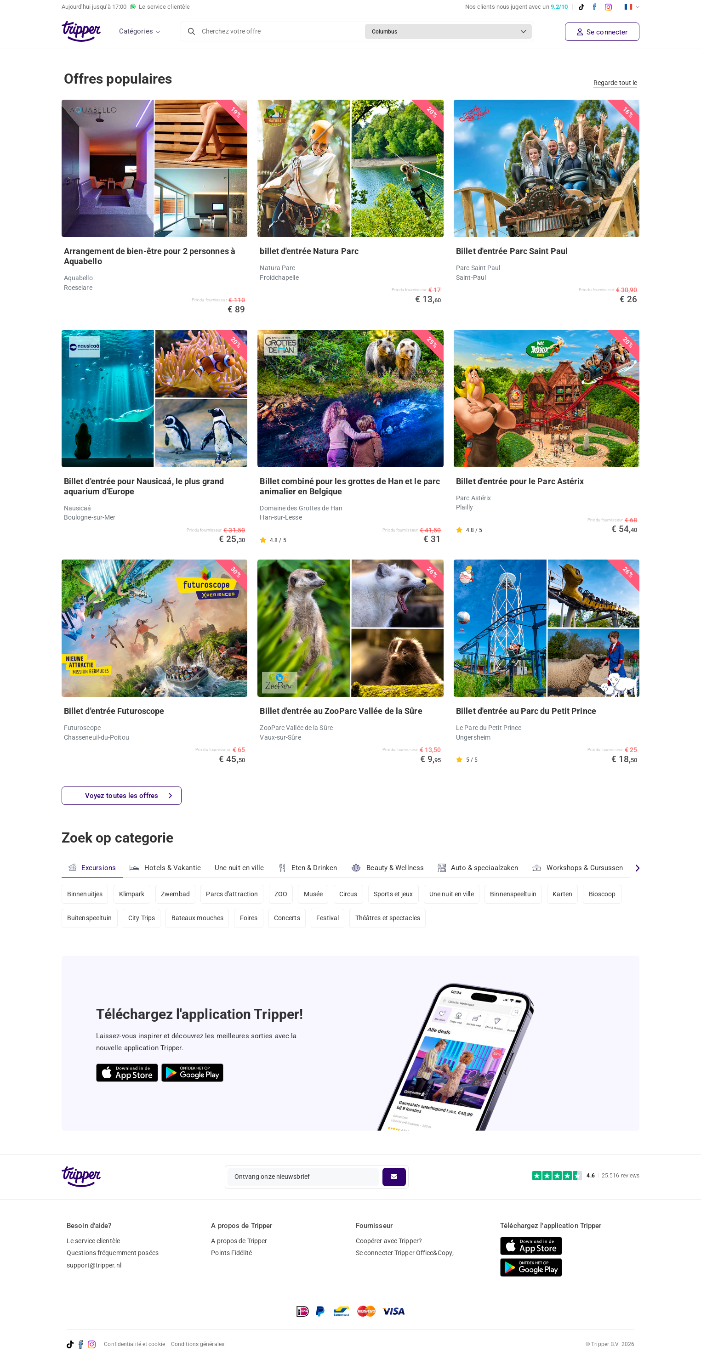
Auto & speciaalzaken (478, 868)
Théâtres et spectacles (388, 918)
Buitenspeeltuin (89, 918)
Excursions (92, 867)
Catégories (136, 31)
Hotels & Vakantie (165, 866)
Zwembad (175, 894)
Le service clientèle (93, 1241)
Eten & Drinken (307, 868)
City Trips (141, 918)
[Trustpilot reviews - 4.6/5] (585, 1176)
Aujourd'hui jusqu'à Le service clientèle (126, 7)
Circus (349, 894)
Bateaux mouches (197, 918)
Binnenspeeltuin (514, 894)
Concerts (287, 918)
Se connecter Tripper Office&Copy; (405, 1252)
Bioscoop (602, 894)
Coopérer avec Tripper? (389, 1241)
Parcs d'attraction (232, 894)
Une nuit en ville (239, 868)
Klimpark (132, 894)
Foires (249, 918)
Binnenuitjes (85, 894)
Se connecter (602, 32)
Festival (328, 918)
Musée (314, 894)
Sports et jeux (393, 894)
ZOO (281, 894)
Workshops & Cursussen (577, 866)
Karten (563, 894)
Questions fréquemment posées (113, 1252)
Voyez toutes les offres (128, 796)
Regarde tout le (615, 82)
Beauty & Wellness (387, 867)
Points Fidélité (231, 1252)
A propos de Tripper (239, 1241)
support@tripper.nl (94, 1265)
